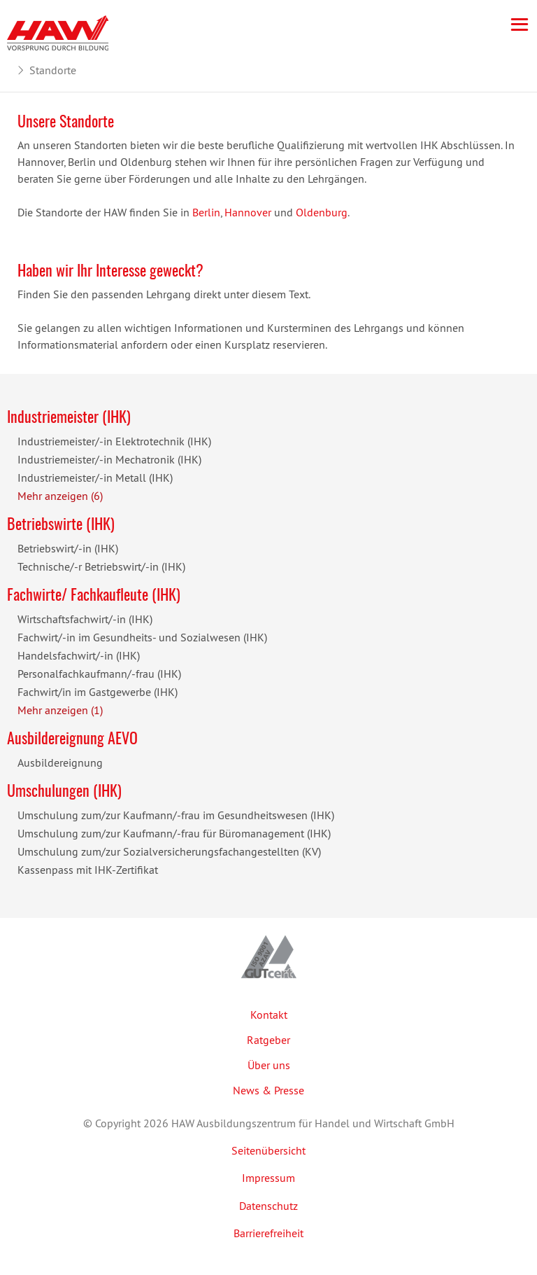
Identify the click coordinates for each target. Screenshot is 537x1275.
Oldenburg (322, 212)
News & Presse (268, 1090)
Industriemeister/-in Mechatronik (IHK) (109, 459)
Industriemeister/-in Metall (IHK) (95, 478)
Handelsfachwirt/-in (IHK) (78, 655)
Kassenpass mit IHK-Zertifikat (87, 870)
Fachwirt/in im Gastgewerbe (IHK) (97, 692)
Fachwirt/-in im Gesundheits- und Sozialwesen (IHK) (142, 637)
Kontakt (268, 1015)
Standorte (52, 70)
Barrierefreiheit (268, 1233)
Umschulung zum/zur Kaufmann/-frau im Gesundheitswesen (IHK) (175, 815)
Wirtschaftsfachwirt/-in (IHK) (84, 619)
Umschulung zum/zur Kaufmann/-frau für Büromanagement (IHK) (174, 833)
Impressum (268, 1178)
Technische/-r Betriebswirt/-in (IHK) (101, 566)
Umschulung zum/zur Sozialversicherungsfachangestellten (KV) (169, 851)
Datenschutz (268, 1206)
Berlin (206, 212)
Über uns (269, 1065)
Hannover (247, 212)
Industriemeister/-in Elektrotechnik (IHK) (114, 441)
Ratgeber (268, 1040)
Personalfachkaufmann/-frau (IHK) (99, 674)
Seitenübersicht (268, 1150)
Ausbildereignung (60, 762)
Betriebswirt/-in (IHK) (67, 548)
